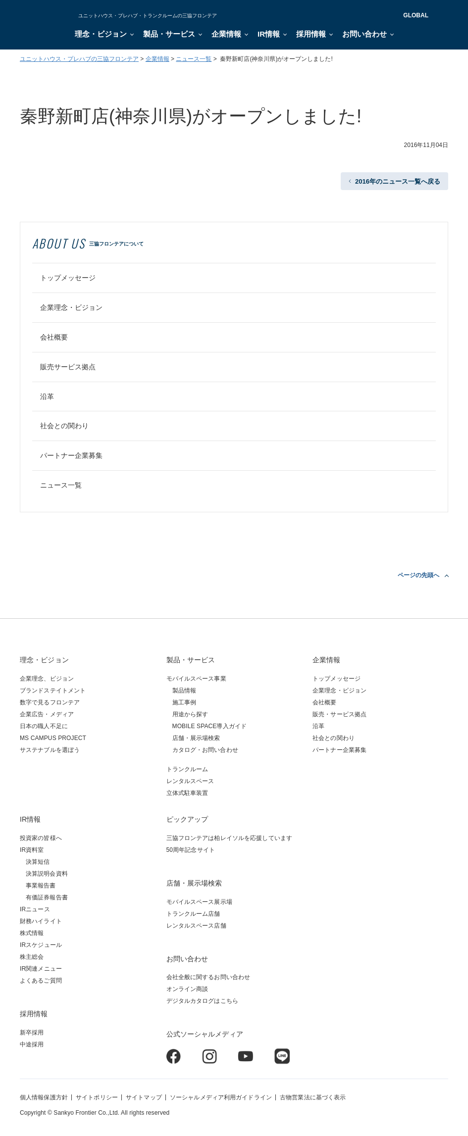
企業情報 (226, 34)
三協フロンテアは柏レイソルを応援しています (229, 838)
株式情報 (32, 933)
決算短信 (38, 861)
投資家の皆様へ (41, 838)
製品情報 (184, 690)
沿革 (47, 396)
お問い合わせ (364, 34)
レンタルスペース (190, 781)
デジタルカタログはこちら (202, 1000)
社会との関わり (64, 426)
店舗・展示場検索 (196, 738)
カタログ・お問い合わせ (205, 749)
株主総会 (32, 956)
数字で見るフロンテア (50, 702)
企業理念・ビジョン (71, 307)
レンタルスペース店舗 (196, 925)
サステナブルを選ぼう (50, 749)
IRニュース (35, 909)
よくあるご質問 (41, 980)
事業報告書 (41, 885)
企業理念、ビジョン (47, 678)
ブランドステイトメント (53, 690)
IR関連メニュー (41, 968)
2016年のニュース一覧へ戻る (397, 181)
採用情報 (311, 34)
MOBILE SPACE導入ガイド (209, 726)
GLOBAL (415, 15)
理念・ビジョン (101, 34)
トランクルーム (187, 769)
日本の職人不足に (44, 726)
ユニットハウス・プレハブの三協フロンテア (79, 58)
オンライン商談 (187, 989)
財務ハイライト (41, 921)
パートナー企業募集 (71, 455)
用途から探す (190, 714)
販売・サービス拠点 (339, 714)
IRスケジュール (41, 944)
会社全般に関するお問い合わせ (208, 977)
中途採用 (32, 1044)
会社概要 (54, 337)
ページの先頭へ (418, 575)
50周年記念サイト (190, 849)
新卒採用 (32, 1032)
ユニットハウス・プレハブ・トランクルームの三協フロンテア (147, 15)
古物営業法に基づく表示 (313, 1097)
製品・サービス (169, 34)
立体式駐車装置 (187, 793)
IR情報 (269, 34)
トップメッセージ (68, 278)
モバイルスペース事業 (196, 678)
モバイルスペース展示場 (199, 901)
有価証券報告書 (47, 897)
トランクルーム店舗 (193, 913)
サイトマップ (144, 1097)
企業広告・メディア (47, 714)
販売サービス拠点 (68, 367)
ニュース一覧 (193, 58)
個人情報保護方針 (44, 1097)
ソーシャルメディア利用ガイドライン (221, 1097)
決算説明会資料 (47, 873)
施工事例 (184, 702)
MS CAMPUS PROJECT (53, 738)
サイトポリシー (97, 1097)
